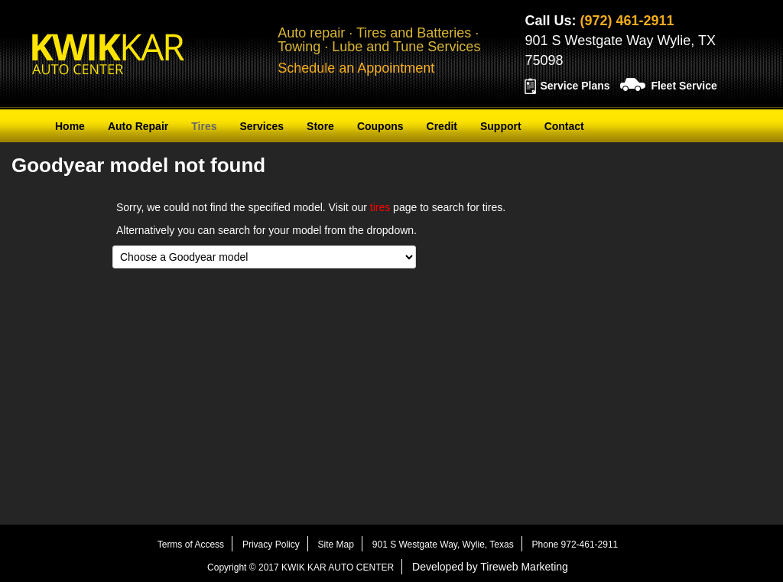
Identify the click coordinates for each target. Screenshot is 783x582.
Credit (442, 126)
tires (380, 207)
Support (500, 126)
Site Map (336, 544)
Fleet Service (683, 86)
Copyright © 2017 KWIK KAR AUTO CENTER (300, 567)
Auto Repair (138, 126)
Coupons (380, 126)
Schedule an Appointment (356, 68)
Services (261, 126)
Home (70, 126)
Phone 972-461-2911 (575, 544)
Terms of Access (191, 544)
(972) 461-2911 (627, 20)
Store (320, 126)
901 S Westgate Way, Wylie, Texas (443, 544)
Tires (203, 126)
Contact (564, 126)
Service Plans (574, 86)
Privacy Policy (271, 544)
